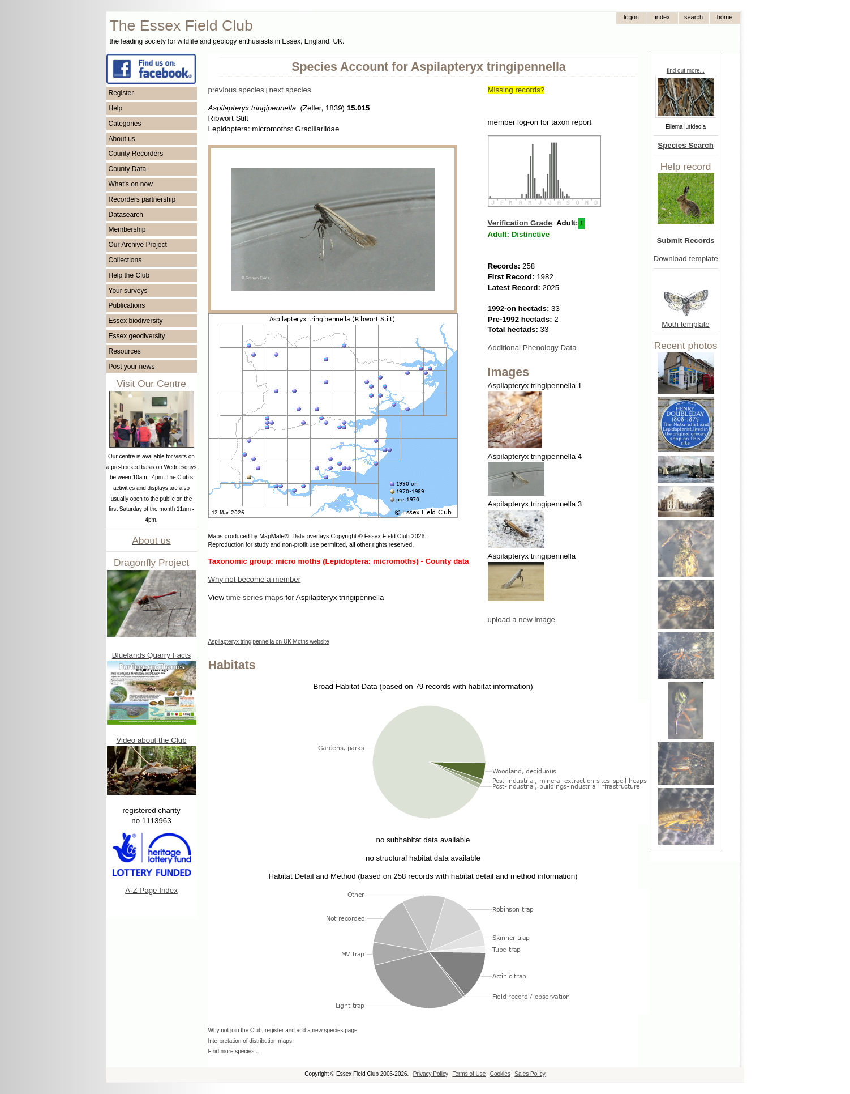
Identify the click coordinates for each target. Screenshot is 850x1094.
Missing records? (516, 90)
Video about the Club (151, 740)
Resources (125, 351)
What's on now (131, 184)
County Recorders (136, 153)
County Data (128, 169)
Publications (127, 305)
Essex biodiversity (136, 321)
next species (290, 90)
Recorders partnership (142, 199)
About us (122, 139)
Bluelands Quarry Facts (151, 655)
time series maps (255, 597)
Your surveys (128, 291)
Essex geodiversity (137, 336)
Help (116, 108)
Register (121, 93)
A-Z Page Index (151, 890)
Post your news (132, 367)
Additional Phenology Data (532, 347)
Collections (125, 260)
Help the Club (129, 275)
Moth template (685, 324)
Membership (127, 229)
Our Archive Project (138, 245)
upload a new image (521, 619)
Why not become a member (254, 579)
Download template (686, 258)
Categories (125, 123)
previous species (236, 90)
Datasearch (126, 215)
